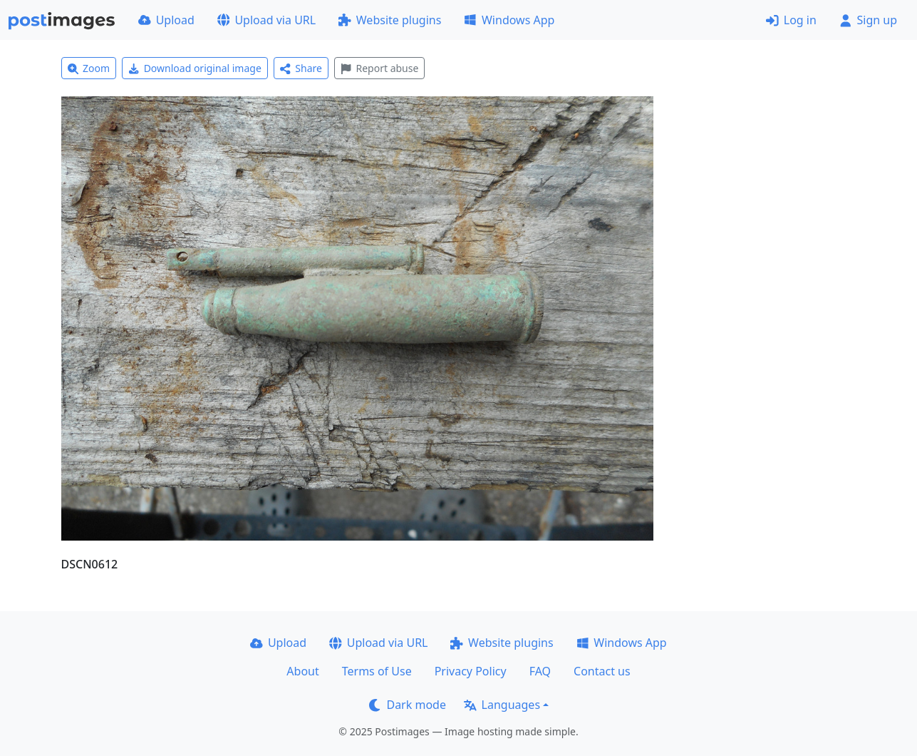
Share (301, 68)
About (302, 671)
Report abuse (379, 68)
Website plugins (389, 20)
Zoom (89, 68)
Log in (791, 20)
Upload (166, 20)
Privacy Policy (471, 671)
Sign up (868, 20)
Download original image (194, 68)
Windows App (509, 20)
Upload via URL (266, 20)
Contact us (602, 671)
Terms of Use (377, 671)
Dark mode (407, 704)
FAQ (540, 671)
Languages (502, 704)
